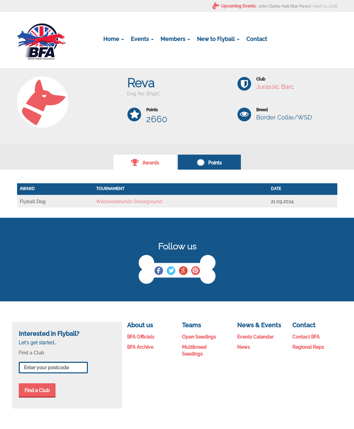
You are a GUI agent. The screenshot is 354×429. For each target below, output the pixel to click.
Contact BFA (306, 337)
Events (142, 39)
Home (113, 39)
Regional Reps (308, 347)
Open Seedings (199, 337)
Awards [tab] (145, 162)
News (243, 347)
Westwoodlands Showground (129, 201)
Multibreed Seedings (194, 350)
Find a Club (37, 390)
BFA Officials (140, 337)
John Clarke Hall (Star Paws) (284, 6)
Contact (256, 39)
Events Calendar (255, 337)
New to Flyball (218, 39)
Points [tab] (209, 162)
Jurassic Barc (275, 86)
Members (175, 39)
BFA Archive (140, 347)
